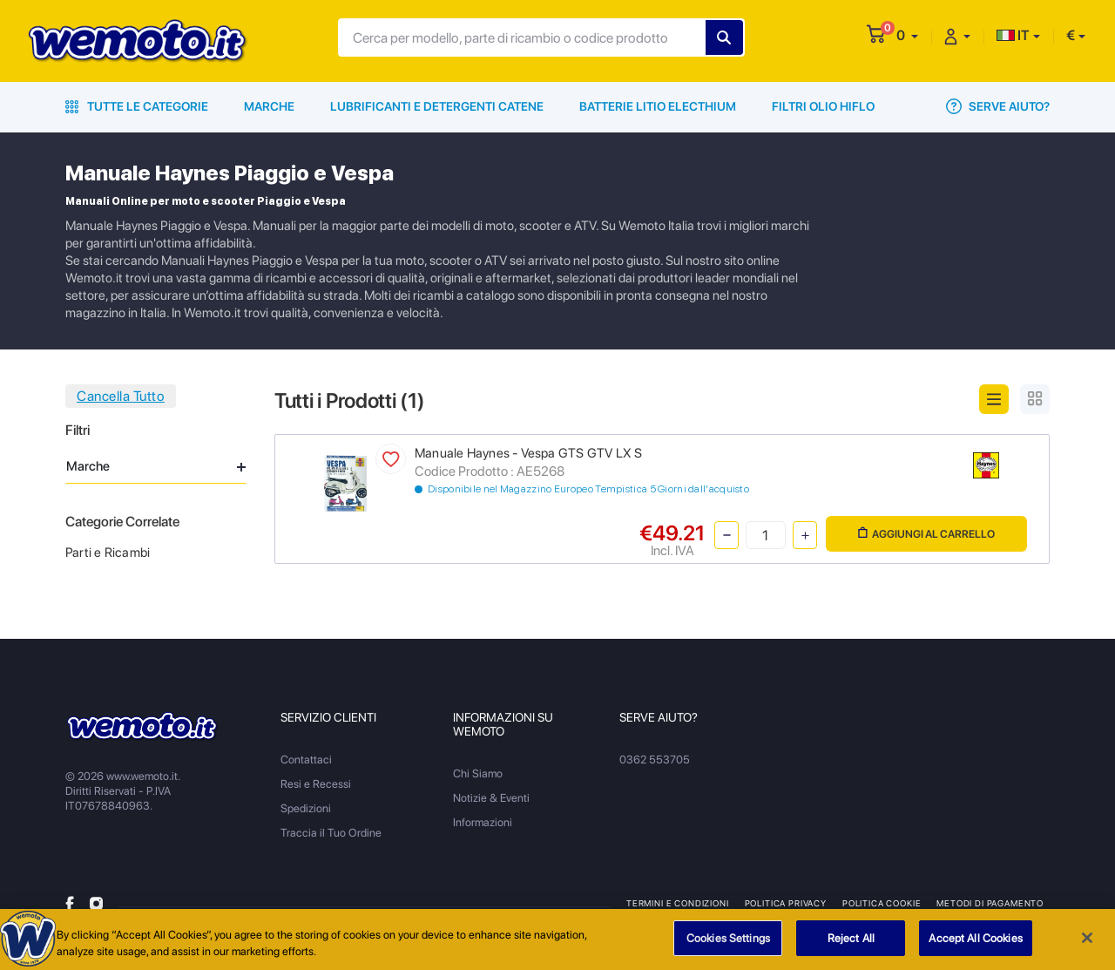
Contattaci (306, 759)
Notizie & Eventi (491, 797)
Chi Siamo (478, 773)
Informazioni (482, 822)
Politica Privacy (786, 903)
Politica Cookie (881, 903)
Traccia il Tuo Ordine (331, 832)
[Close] (1087, 944)
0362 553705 (654, 759)
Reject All (851, 944)
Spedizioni (305, 808)
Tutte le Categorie (136, 106)
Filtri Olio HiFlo (823, 106)
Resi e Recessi (315, 783)
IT (1013, 35)
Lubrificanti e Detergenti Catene (437, 106)
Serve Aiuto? (998, 106)
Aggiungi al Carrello (926, 533)
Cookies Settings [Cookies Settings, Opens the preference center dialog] (728, 944)
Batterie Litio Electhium (657, 106)
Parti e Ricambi (107, 552)
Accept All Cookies (975, 944)
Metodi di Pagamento (990, 903)
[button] (907, 35)
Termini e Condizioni (677, 903)
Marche (269, 106)
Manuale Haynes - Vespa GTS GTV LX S (528, 453)
